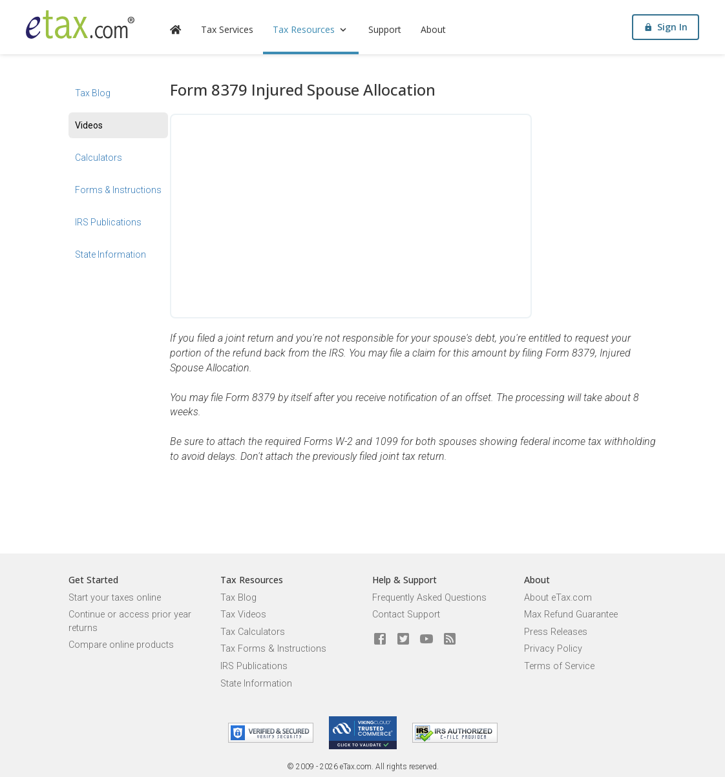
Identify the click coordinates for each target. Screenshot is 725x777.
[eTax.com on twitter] (403, 639)
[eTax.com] (80, 24)
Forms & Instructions (118, 190)
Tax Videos (243, 614)
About (433, 29)
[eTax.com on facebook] (380, 639)
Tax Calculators (252, 632)
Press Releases (555, 632)
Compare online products (121, 644)
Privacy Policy (553, 648)
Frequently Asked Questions (429, 597)
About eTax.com (558, 597)
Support (384, 29)
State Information (110, 254)
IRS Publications (108, 222)
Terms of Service (559, 666)
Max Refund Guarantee (571, 614)
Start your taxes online (114, 597)
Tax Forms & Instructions (273, 648)
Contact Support (406, 614)
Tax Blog (92, 93)
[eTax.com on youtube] (426, 639)
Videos (89, 125)
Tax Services (227, 29)
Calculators (98, 157)
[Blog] (449, 639)
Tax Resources (311, 29)
